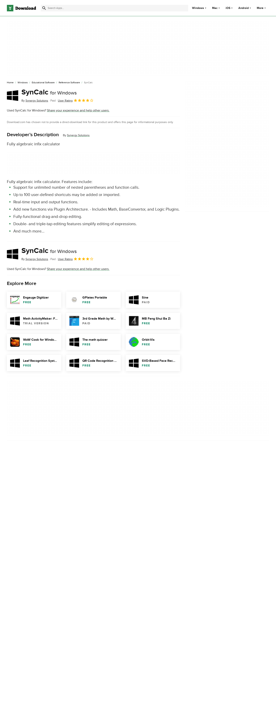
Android (243, 8)
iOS (228, 8)
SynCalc (49, 92)
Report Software (93, 535)
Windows (198, 8)
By (34, 100)
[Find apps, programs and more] (114, 8)
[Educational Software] (43, 83)
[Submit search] (44, 8)
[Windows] (23, 83)
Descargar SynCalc (20, 562)
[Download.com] (21, 8)
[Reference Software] (69, 83)
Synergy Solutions (78, 135)
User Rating (76, 100)
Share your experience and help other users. (78, 110)
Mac (215, 8)
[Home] (10, 83)
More (262, 8)
